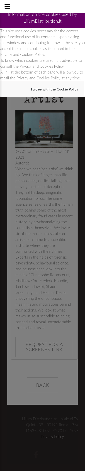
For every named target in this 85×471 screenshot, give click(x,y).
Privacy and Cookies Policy (22, 54)
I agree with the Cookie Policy (54, 89)
